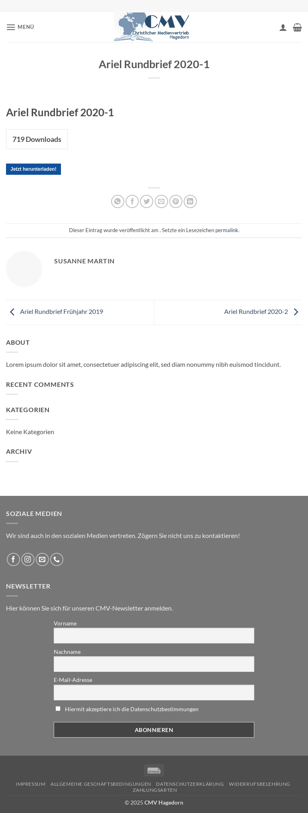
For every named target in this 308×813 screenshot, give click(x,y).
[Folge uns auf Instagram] (27, 559)
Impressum (31, 784)
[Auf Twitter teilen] (146, 201)
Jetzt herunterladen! (33, 169)
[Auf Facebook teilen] (132, 201)
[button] (20, 27)
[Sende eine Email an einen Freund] (161, 201)
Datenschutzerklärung (190, 784)
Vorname (65, 623)
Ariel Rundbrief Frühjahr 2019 (54, 311)
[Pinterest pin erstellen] (175, 201)
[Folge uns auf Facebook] (13, 559)
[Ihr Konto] (283, 27)
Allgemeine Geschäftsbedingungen (101, 784)
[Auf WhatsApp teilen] (117, 201)
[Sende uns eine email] (42, 559)
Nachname (67, 651)
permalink (226, 230)
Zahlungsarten (155, 790)
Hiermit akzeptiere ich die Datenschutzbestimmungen (132, 709)
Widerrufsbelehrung (259, 784)
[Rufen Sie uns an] (56, 559)
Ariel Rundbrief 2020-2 (263, 311)
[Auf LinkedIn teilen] (190, 201)
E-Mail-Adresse (73, 679)
